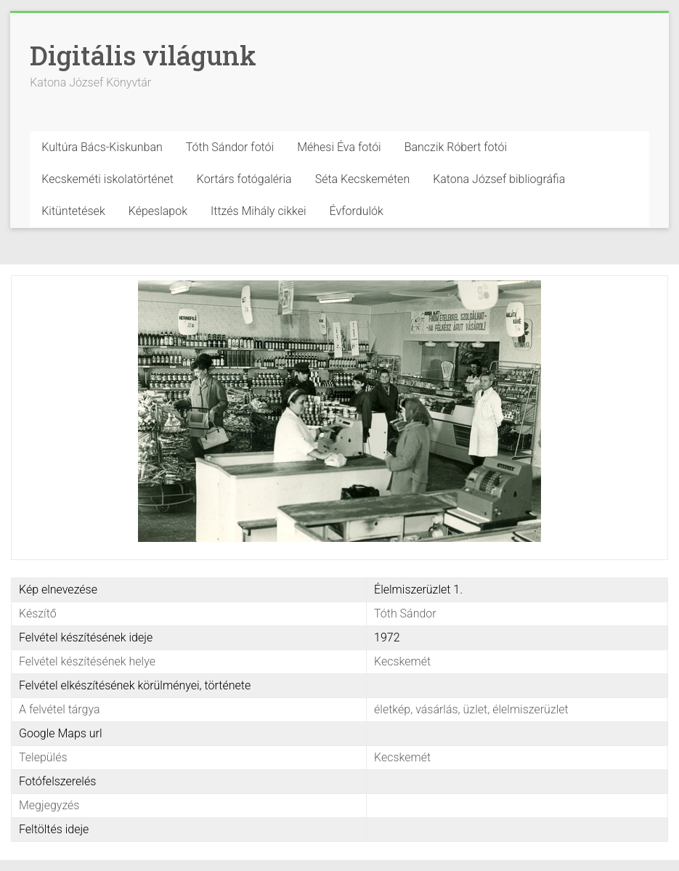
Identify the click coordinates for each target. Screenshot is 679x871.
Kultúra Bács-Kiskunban (102, 147)
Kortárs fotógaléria (244, 179)
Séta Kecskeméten (362, 179)
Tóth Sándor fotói (230, 147)
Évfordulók (356, 211)
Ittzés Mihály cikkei (258, 211)
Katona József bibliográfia (499, 179)
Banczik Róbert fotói (455, 147)
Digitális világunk (143, 55)
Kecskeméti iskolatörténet (107, 179)
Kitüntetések (73, 211)
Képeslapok (158, 211)
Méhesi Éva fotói (339, 147)
